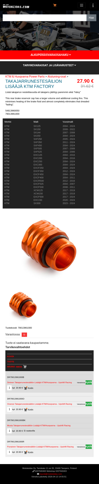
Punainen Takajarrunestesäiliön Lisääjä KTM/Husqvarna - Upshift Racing (40, 447)
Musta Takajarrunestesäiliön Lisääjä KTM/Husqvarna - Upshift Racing (39, 425)
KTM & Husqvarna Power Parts (25, 76)
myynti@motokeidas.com (51, 474)
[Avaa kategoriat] (82, 5)
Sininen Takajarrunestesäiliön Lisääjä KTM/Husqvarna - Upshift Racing (39, 382)
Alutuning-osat (57, 76)
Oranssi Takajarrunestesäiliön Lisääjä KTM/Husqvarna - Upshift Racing (39, 404)
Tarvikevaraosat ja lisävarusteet (49, 65)
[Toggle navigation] (93, 5)
